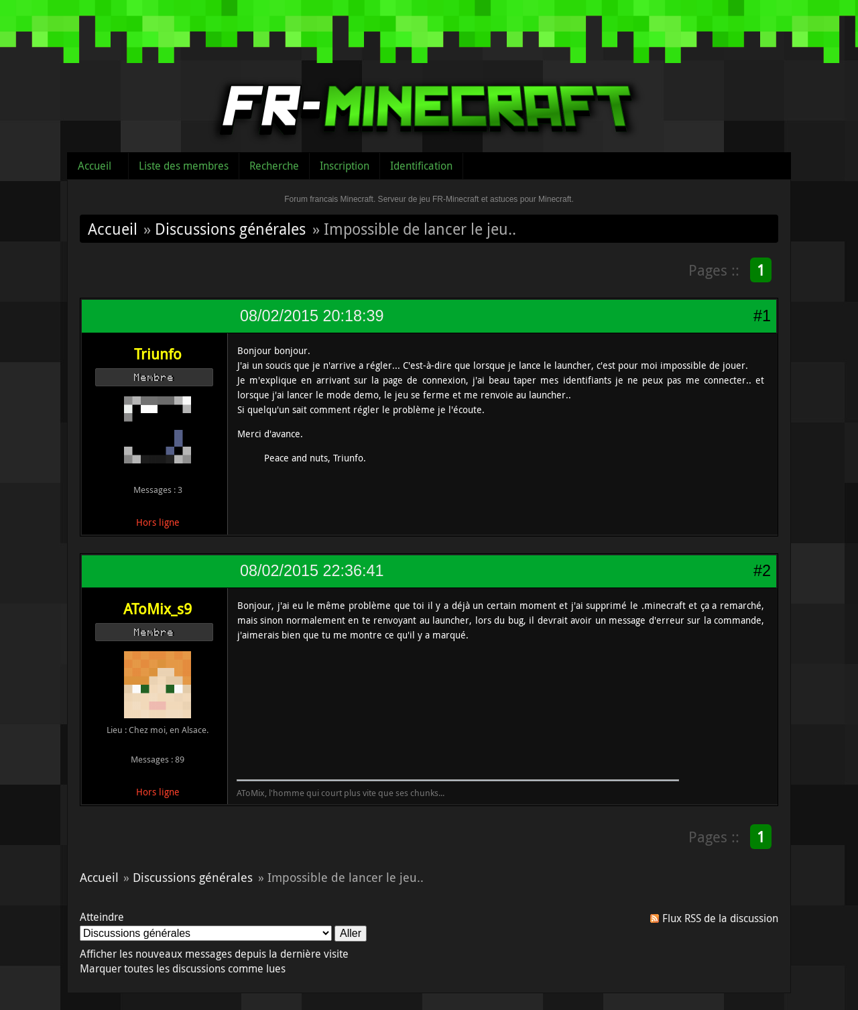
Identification (421, 165)
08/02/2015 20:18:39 (311, 316)
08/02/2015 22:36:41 (311, 570)
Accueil (94, 165)
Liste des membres (184, 165)
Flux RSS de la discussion (720, 918)
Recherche (274, 165)
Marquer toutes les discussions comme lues (183, 968)
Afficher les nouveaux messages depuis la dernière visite (214, 953)
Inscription (344, 165)
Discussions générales (230, 228)
